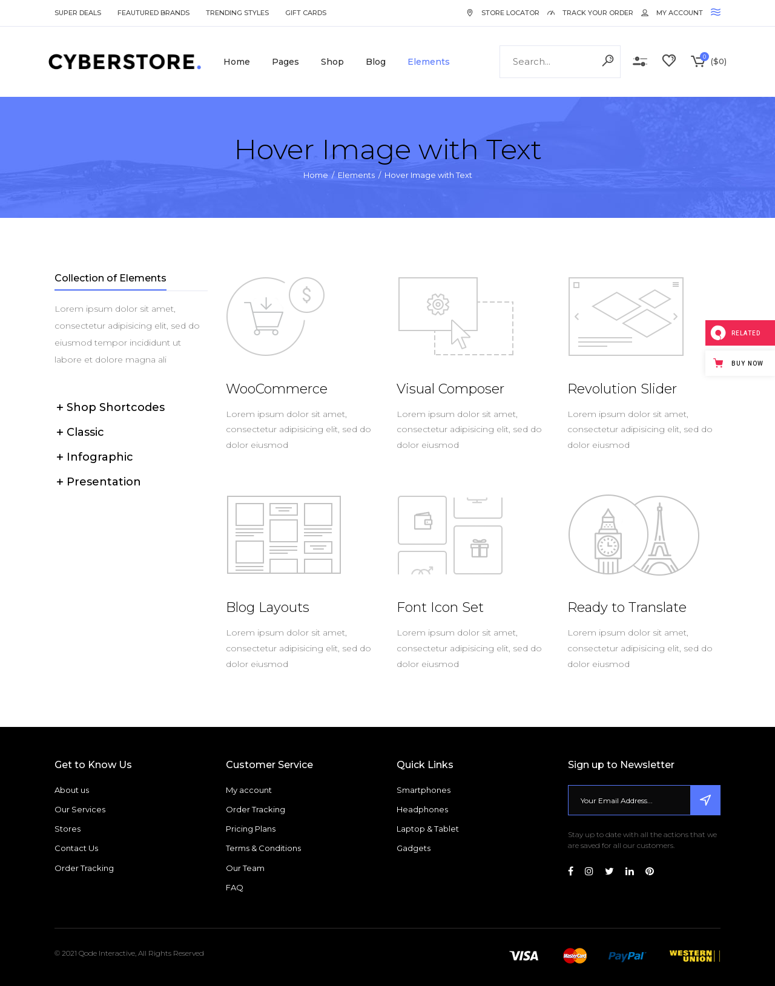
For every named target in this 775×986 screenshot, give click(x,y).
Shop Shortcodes (116, 407)
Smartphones (423, 790)
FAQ (234, 887)
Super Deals (77, 12)
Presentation (104, 481)
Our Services (79, 809)
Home (315, 175)
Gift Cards (305, 12)
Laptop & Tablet (428, 828)
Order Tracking (84, 868)
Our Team (245, 868)
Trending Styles (237, 12)
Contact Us (76, 848)
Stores (67, 828)
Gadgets (413, 848)
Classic (85, 432)
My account (249, 790)
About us (71, 790)
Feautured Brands (153, 12)
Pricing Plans (250, 828)
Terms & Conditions (263, 848)
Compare (640, 61)
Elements (356, 175)
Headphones (422, 809)
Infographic (100, 457)
